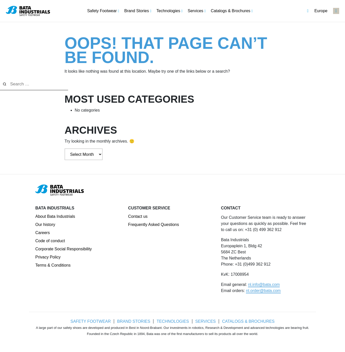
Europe (317, 11)
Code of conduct (50, 241)
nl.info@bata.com (264, 284)
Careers (42, 233)
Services (206, 321)
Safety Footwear (90, 321)
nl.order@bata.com (263, 290)
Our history (45, 224)
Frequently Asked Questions (153, 224)
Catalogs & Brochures (249, 321)
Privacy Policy (48, 257)
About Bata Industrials (55, 216)
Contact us (137, 216)
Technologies (172, 321)
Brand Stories (133, 321)
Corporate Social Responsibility (63, 249)
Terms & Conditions (53, 265)
